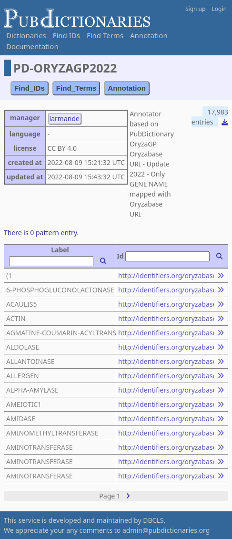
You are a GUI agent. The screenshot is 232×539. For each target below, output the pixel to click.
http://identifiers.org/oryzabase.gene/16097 (166, 289)
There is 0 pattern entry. (41, 232)
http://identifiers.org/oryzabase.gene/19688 (166, 432)
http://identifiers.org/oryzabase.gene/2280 (166, 375)
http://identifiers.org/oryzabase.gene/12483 (166, 447)
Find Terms (105, 35)
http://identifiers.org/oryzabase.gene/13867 (166, 461)
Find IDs (66, 35)
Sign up (195, 9)
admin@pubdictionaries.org (166, 530)
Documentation (32, 46)
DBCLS (153, 520)
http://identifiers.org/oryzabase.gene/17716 (166, 318)
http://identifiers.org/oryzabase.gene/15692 (166, 389)
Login (219, 9)
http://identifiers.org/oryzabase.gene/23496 (166, 332)
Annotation (149, 35)
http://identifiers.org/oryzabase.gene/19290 (166, 475)
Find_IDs (29, 88)
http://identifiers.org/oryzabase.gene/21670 (166, 304)
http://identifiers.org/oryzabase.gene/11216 (166, 275)
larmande (65, 118)
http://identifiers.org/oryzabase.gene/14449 (166, 347)
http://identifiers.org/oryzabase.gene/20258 (166, 361)
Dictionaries (26, 35)
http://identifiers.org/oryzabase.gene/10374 (166, 404)
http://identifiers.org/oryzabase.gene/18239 (166, 418)
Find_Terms (76, 88)
